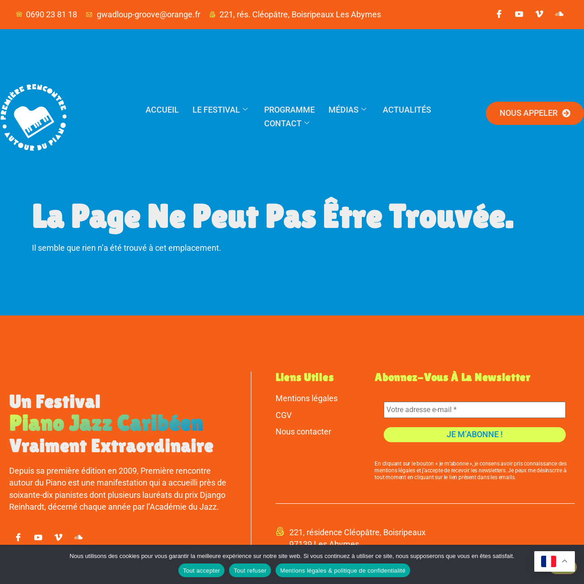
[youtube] (519, 14)
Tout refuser (250, 570)
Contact (286, 123)
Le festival (220, 109)
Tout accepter (201, 570)
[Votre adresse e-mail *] (475, 410)
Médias (347, 109)
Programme (289, 109)
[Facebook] (499, 14)
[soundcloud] (559, 14)
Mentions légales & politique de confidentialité (343, 570)
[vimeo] (539, 14)
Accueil (162, 109)
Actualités (407, 109)
